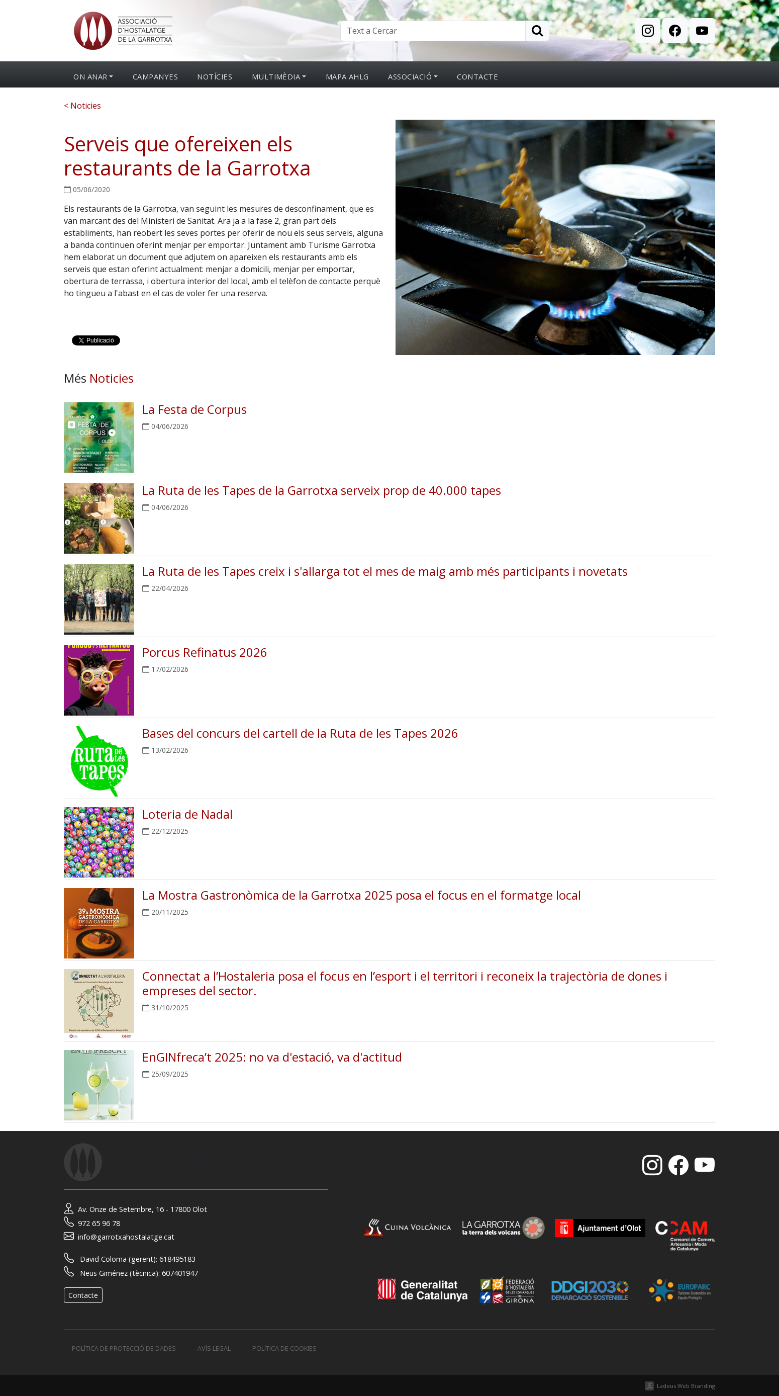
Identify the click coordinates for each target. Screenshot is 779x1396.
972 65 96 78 (92, 1223)
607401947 (180, 1273)
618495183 (177, 1259)
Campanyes (155, 76)
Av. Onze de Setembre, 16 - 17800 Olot (135, 1209)
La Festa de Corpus (194, 409)
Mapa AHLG (347, 76)
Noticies (111, 378)
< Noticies (82, 105)
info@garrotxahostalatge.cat (119, 1237)
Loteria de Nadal (187, 814)
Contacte (477, 76)
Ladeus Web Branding (686, 1385)
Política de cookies (284, 1348)
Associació (410, 76)
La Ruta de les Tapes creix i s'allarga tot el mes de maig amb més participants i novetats (385, 571)
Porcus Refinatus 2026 (204, 652)
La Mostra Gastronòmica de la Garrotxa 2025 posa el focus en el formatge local (361, 895)
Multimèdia (276, 76)
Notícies (214, 76)
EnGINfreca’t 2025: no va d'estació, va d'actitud (272, 1057)
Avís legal (214, 1348)
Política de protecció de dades (124, 1348)
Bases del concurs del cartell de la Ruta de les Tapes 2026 (300, 733)
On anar (90, 76)
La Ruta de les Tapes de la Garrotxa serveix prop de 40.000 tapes (321, 490)
